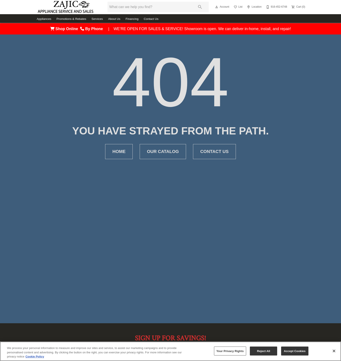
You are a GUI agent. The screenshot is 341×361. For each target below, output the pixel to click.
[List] (238, 7)
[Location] (253, 7)
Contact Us (151, 19)
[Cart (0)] (298, 7)
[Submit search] (200, 7)
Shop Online (65, 29)
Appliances (44, 19)
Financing (132, 19)
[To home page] (66, 7)
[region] (170, 351)
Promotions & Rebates (71, 19)
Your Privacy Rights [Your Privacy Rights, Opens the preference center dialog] (230, 350)
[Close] (334, 351)
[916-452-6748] (276, 7)
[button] (216, 7)
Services (97, 19)
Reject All (263, 350)
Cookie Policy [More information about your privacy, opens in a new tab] (34, 356)
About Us (114, 19)
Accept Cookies (294, 350)
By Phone (92, 29)
